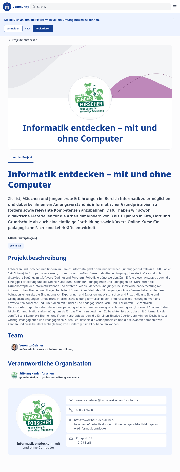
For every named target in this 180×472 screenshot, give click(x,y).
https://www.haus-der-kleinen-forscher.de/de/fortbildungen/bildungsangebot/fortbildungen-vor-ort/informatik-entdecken (118, 424)
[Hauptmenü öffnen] (174, 7)
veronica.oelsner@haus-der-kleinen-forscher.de (107, 400)
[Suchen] (100, 6)
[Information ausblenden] (174, 19)
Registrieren (43, 28)
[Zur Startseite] (16, 6)
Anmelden (13, 28)
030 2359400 (84, 410)
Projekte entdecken (22, 40)
